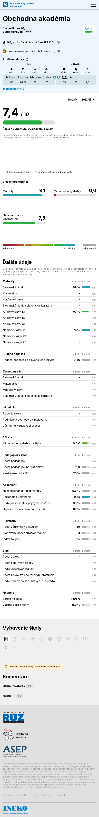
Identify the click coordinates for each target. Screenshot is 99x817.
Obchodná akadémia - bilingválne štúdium (27, 77)
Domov (7, 795)
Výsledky (21, 795)
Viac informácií (61, 137)
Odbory (46, 795)
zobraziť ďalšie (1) (13, 88)
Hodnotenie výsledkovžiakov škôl (22, 4)
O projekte (61, 795)
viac (27, 32)
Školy (34, 795)
